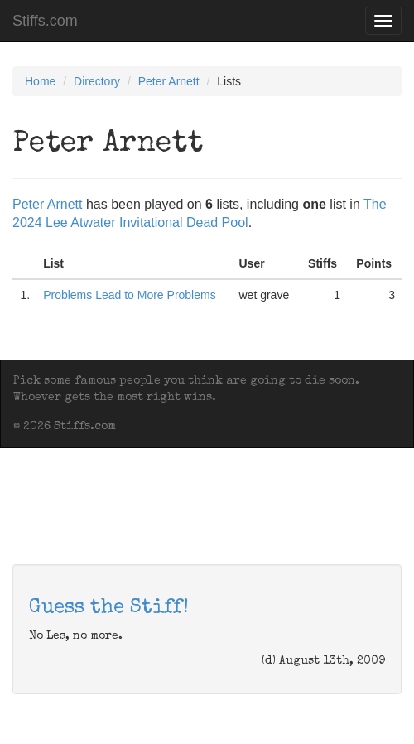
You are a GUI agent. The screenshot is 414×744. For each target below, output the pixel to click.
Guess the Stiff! (109, 608)
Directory (97, 81)
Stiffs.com (45, 20)
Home (40, 81)
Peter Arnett (169, 81)
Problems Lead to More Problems (129, 295)
